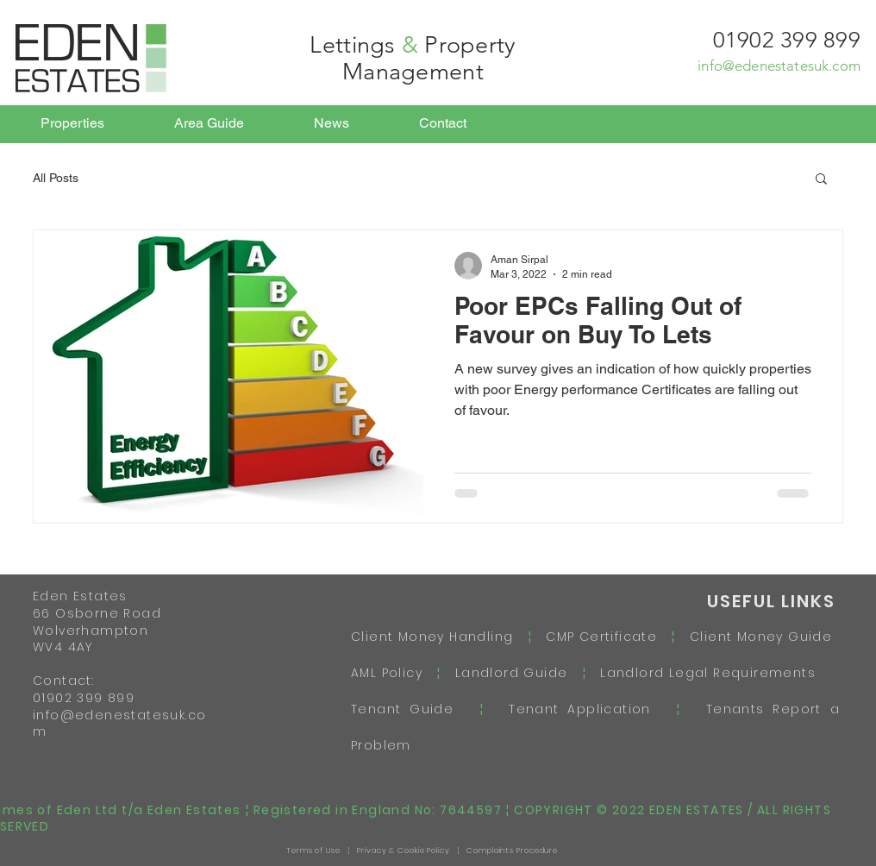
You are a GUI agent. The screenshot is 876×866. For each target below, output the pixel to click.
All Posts (55, 178)
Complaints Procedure (512, 850)
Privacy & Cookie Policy (403, 850)
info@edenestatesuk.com (779, 65)
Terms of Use (313, 850)
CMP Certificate (601, 636)
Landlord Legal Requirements (701, 672)
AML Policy (393, 672)
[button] (821, 180)
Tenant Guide (415, 709)
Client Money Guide (761, 636)
